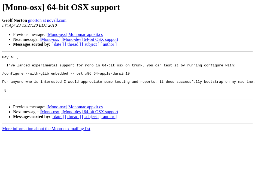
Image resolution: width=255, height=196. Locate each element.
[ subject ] (90, 44)
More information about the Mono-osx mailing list (46, 136)
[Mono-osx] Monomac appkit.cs (75, 34)
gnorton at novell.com (47, 20)
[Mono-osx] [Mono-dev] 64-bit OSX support (79, 39)
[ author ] (109, 44)
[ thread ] (73, 44)
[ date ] (57, 44)
